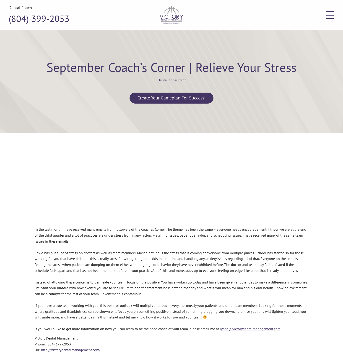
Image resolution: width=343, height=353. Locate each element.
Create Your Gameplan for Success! (171, 98)
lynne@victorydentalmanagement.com (250, 328)
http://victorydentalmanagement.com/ (71, 350)
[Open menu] (330, 15)
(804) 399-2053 (39, 18)
